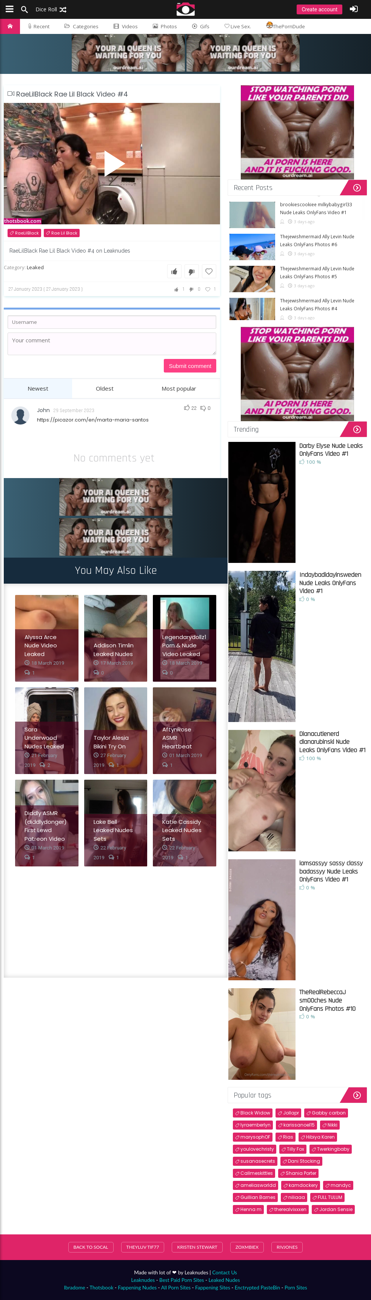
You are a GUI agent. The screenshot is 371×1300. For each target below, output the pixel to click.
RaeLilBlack (27, 233)
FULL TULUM (330, 1197)
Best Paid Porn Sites (181, 1280)
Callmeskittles (256, 1173)
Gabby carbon (329, 1113)
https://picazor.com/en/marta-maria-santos (93, 419)
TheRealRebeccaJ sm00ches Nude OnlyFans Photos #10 (327, 1000)
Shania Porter (301, 1173)
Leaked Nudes (224, 1280)
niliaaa (296, 1197)
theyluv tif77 (142, 1247)
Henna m (251, 1209)
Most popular (179, 388)
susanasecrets (257, 1161)
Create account (319, 9)
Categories (81, 26)
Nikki (332, 1125)
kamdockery (303, 1185)
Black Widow (255, 1113)
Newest (38, 388)
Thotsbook (101, 1288)
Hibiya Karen (320, 1137)
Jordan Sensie (336, 1209)
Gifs (201, 26)
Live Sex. (238, 26)
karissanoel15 (299, 1125)
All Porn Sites (176, 1288)
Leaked (35, 267)
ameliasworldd (258, 1185)
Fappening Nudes (137, 1288)
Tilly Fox (295, 1149)
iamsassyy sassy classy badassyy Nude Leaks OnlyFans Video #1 (331, 871)
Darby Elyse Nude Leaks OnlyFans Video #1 (331, 450)
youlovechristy (257, 1149)
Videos (125, 26)
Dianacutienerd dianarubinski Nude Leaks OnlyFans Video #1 (332, 742)
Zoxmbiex (247, 1247)
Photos (165, 26)
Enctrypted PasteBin (257, 1288)
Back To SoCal (91, 1247)
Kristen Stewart (197, 1247)
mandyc (341, 1185)
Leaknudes (143, 1280)
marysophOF (255, 1137)
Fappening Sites (212, 1288)
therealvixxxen (290, 1209)
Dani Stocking (304, 1161)
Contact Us (224, 1272)
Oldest (105, 388)
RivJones (287, 1247)
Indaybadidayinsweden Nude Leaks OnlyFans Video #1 (330, 582)
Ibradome (74, 1288)
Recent (38, 26)
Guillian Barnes (258, 1197)
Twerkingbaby (333, 1149)
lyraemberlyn (255, 1125)
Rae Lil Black (64, 233)
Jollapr (291, 1113)
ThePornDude (285, 25)
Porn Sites (296, 1288)
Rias (288, 1137)
